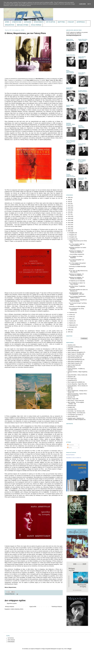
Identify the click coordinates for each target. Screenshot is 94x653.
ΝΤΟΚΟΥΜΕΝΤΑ (39, 22)
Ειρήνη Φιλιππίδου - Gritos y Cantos (76, 375)
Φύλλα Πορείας (71, 416)
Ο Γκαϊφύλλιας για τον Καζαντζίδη (77, 280)
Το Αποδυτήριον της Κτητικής (74, 414)
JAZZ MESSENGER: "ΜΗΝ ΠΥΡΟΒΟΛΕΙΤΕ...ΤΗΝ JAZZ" (76, 293)
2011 (69, 226)
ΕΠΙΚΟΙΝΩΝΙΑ (11, 641)
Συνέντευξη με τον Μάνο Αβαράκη (77, 306)
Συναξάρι (70, 407)
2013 (69, 222)
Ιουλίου (71, 314)
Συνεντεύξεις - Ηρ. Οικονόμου (75, 411)
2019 (69, 210)
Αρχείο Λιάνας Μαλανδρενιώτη (75, 359)
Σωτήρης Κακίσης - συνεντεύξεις (75, 412)
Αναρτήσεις (70, 444)
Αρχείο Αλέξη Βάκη (72, 350)
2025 (69, 197)
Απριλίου (71, 321)
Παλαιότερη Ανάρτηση (57, 606)
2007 (69, 331)
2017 (69, 214)
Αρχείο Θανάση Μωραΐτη (73, 357)
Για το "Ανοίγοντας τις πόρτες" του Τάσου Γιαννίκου (77, 283)
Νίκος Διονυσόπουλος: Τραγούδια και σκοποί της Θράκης (78, 300)
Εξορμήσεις (70, 376)
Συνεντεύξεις (71, 409)
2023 (69, 201)
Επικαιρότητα (71, 380)
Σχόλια (69, 447)
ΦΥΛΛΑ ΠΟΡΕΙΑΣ (36, 25)
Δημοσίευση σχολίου (12, 603)
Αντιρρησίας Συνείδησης (73, 346)
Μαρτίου (71, 323)
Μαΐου (70, 318)
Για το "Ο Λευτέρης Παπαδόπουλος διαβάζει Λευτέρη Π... (77, 297)
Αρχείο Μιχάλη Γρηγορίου (74, 363)
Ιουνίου (71, 316)
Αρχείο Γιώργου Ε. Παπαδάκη (75, 354)
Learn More (82, 4)
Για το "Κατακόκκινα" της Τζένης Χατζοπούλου (76, 309)
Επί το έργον (71, 378)
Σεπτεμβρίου (72, 239)
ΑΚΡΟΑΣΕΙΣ (27, 22)
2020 (69, 208)
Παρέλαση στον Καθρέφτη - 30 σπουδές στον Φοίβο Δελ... (76, 251)
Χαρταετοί (71, 268)
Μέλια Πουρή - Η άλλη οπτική (75, 400)
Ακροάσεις (70, 345)
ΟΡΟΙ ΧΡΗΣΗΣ (11, 640)
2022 (69, 203)
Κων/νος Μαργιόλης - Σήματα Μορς (76, 384)
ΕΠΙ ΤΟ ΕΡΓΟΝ (50, 22)
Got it (89, 4)
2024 (69, 199)
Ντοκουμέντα (71, 405)
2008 (69, 329)
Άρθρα (69, 348)
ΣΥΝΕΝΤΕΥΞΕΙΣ (16, 22)
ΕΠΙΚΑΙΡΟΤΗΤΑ (9, 25)
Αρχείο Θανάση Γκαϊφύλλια (74, 356)
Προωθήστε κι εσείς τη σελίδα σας (73, 457)
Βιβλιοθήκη (70, 366)
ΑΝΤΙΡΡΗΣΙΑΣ (81, 22)
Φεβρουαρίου (72, 325)
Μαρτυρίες (12, 593)
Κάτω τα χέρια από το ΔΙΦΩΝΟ (75, 382)
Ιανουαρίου (72, 327)
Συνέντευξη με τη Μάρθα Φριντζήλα (77, 266)
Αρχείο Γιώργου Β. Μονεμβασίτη (75, 352)
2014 (69, 220)
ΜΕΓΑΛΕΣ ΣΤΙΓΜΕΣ (22, 25)
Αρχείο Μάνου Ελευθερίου (74, 361)
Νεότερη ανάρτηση (9, 606)
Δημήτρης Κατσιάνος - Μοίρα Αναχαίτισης (77, 371)
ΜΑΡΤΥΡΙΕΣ (61, 22)
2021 (69, 206)
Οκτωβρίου (72, 237)
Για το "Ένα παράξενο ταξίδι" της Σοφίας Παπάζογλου (76, 245)
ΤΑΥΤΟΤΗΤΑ (11, 638)
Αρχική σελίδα (32, 606)
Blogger (69, 648)
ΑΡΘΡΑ (7, 22)
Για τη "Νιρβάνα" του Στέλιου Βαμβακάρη (75, 257)
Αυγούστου (72, 312)
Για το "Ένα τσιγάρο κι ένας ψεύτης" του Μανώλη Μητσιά (77, 263)
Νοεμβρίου (72, 234)
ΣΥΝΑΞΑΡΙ (71, 22)
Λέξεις (69, 389)
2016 (69, 216)
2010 (69, 228)
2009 (69, 231)
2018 (69, 212)
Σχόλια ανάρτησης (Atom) (17, 609)
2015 (69, 218)
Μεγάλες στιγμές (71, 398)
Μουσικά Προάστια (70, 454)
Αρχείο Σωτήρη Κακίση (73, 365)
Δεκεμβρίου (72, 232)
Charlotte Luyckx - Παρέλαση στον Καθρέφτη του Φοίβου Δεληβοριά (76, 419)
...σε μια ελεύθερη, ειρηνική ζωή (76, 254)
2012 (69, 224)
